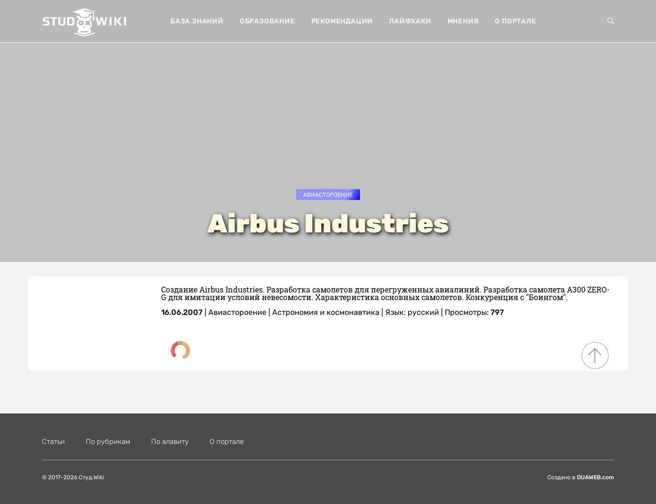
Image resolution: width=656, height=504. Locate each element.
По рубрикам (108, 441)
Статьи (53, 441)
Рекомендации (342, 21)
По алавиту (170, 441)
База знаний (197, 21)
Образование (267, 21)
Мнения (463, 21)
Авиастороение (328, 195)
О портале (515, 21)
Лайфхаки (410, 21)
